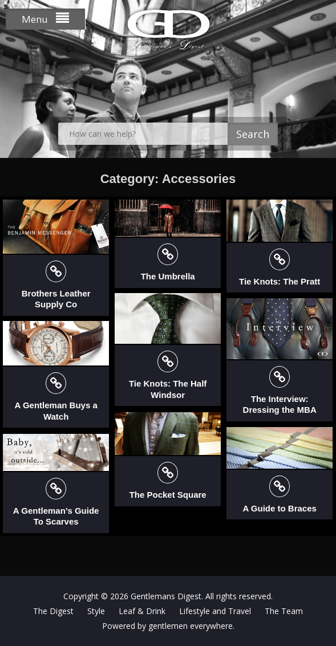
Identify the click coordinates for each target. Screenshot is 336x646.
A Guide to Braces (279, 508)
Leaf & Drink (142, 611)
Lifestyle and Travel (215, 611)
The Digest (53, 611)
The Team (284, 611)
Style (96, 611)
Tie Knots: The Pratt (279, 281)
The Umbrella (168, 276)
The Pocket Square (168, 494)
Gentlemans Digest (166, 596)
